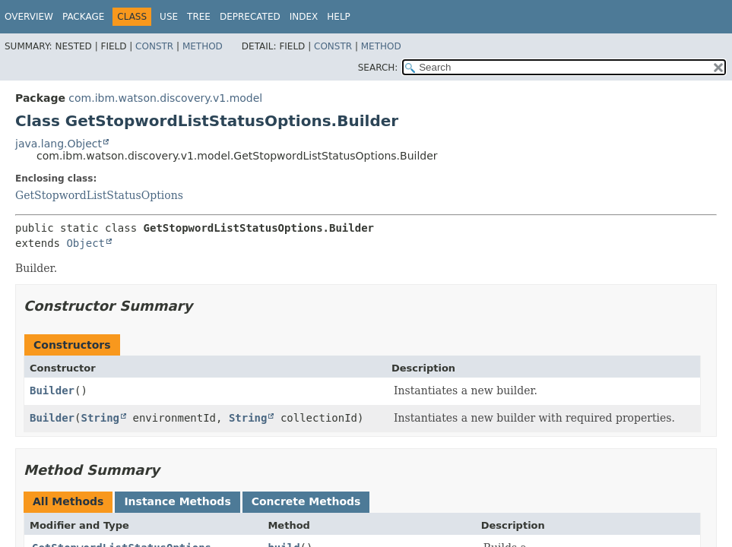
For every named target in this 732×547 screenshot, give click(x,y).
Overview (29, 16)
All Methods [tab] (68, 501)
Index (304, 16)
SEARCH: (378, 67)
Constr (154, 46)
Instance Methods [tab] (177, 501)
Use (169, 16)
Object (85, 243)
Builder (52, 390)
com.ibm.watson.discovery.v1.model (165, 98)
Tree (199, 16)
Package (83, 16)
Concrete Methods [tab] (306, 501)
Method (202, 46)
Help (338, 16)
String (100, 418)
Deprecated (250, 16)
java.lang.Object (58, 144)
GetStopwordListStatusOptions (99, 195)
